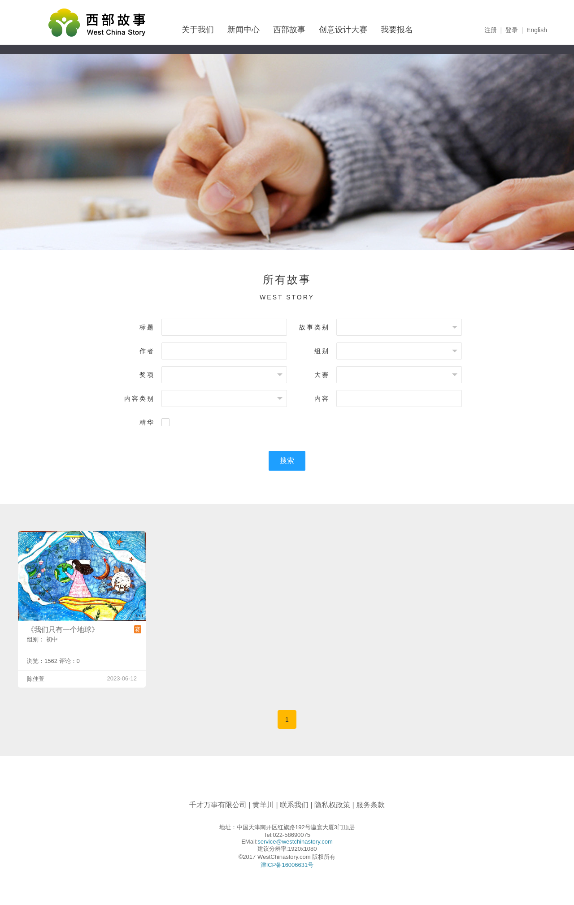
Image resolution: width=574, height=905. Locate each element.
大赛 (322, 374)
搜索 (287, 460)
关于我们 (198, 29)
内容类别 (139, 398)
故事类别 (314, 327)
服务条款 (370, 805)
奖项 (147, 374)
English (536, 30)
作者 (147, 351)
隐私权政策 (332, 805)
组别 (322, 351)
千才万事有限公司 (218, 805)
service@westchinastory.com (295, 841)
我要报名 (397, 29)
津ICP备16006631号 (287, 865)
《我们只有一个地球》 (63, 629)
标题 (147, 327)
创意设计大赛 (343, 29)
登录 (511, 30)
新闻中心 (243, 29)
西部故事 (289, 29)
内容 (322, 398)
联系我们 (294, 805)
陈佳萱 (35, 679)
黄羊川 (263, 805)
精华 (147, 422)
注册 (490, 30)
